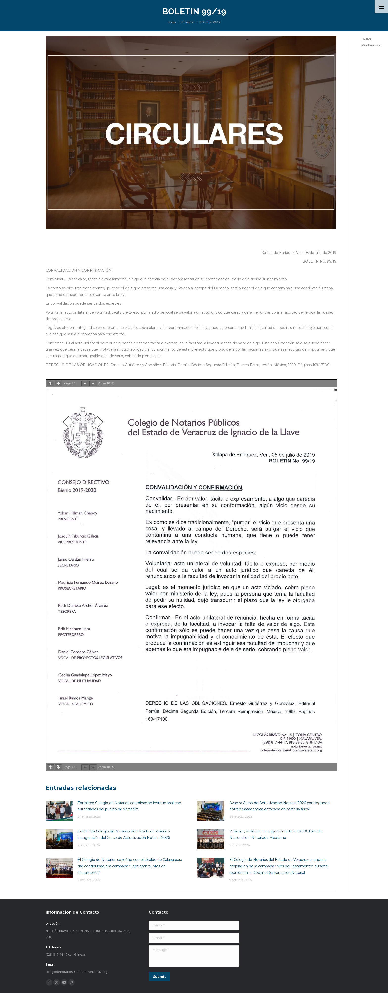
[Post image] (59, 811)
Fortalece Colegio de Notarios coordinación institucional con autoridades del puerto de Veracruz (129, 806)
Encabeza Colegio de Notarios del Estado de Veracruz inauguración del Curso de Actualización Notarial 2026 (124, 834)
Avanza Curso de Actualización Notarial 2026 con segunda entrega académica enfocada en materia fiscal (279, 806)
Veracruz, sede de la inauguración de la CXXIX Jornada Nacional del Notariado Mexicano (275, 834)
